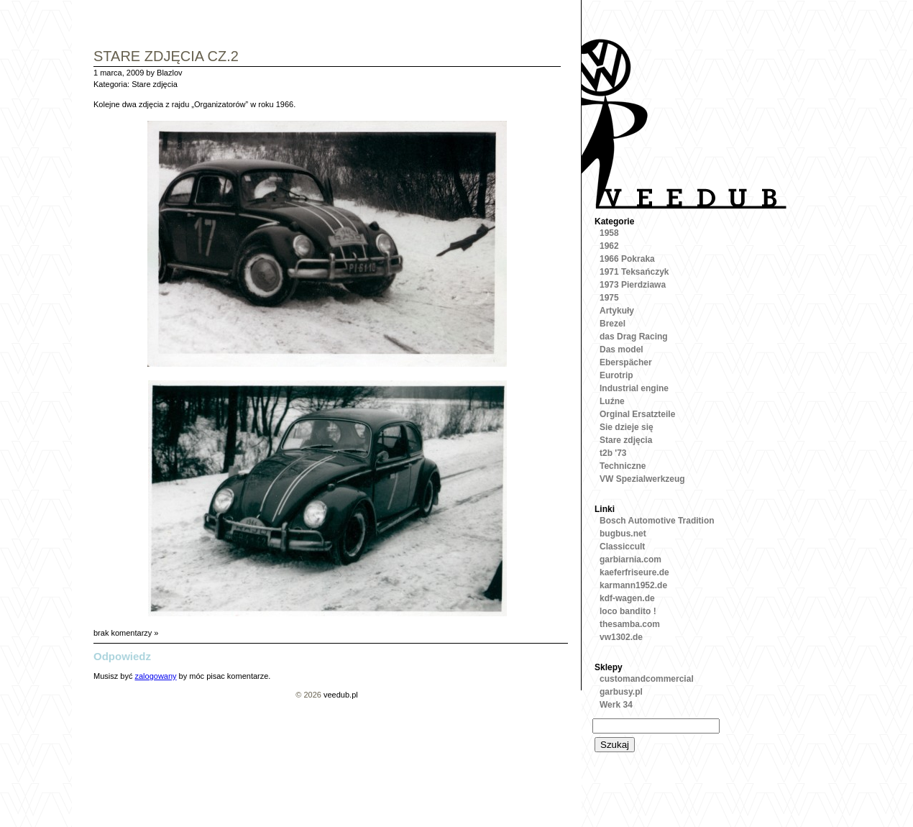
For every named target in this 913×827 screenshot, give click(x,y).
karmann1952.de (633, 585)
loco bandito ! (628, 611)
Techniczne (623, 466)
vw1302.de (621, 637)
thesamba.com (630, 624)
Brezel (612, 324)
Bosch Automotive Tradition (657, 521)
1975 (609, 298)
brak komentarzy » (125, 633)
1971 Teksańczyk (634, 272)
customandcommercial (647, 679)
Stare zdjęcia (155, 84)
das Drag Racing (634, 337)
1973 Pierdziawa (633, 285)
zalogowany (155, 676)
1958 (609, 233)
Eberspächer (626, 362)
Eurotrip (616, 375)
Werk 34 (616, 705)
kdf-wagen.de (627, 598)
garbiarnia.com (630, 559)
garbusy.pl (621, 692)
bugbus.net (623, 534)
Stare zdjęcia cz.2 (166, 57)
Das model (621, 349)
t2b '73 (613, 453)
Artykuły (617, 311)
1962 (609, 246)
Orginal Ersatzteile (637, 414)
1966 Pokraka (627, 259)
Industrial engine (634, 388)
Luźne (612, 401)
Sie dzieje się (626, 427)
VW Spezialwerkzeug (642, 479)
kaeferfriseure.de (634, 572)
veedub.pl (341, 694)
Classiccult (622, 547)
